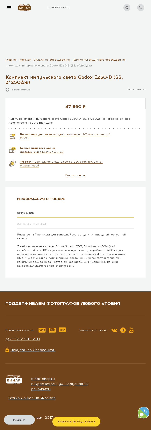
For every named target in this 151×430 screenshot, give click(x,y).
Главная (11, 59)
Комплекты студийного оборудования (99, 59)
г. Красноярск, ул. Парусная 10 (59, 384)
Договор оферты (22, 339)
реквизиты (41, 389)
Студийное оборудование (52, 59)
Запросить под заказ (76, 421)
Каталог (25, 59)
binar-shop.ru (43, 379)
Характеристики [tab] (31, 224)
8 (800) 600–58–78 (58, 7)
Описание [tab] (25, 213)
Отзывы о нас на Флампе (32, 397)
